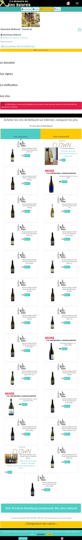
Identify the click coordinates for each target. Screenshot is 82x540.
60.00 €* (27, 155)
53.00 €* (67, 211)
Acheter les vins (46, 9)
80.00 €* (27, 183)
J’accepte (49, 534)
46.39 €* (24, 404)
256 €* (10, 472)
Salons (57, 9)
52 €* (63, 160)
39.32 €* (64, 349)
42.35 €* (64, 182)
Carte (36, 9)
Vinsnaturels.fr (16, 3)
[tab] (20, 134)
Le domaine (26, 9)
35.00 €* (27, 378)
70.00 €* (67, 239)
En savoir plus (40, 534)
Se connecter (23, 538)
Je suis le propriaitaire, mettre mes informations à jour (18, 46)
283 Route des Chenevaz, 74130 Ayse (14, 38)
